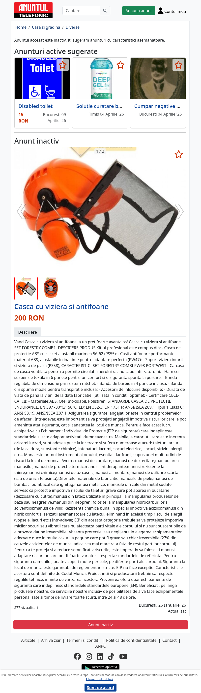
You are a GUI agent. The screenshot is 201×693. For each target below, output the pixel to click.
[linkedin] (100, 656)
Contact (169, 640)
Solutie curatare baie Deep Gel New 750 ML (127, 106)
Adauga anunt (138, 10)
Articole (28, 640)
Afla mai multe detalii (99, 679)
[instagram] (89, 656)
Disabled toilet (36, 106)
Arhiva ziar (51, 640)
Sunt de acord (100, 687)
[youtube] (123, 656)
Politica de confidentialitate (131, 640)
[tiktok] (111, 656)
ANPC (100, 646)
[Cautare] (81, 10)
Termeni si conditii (83, 640)
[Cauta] (105, 10)
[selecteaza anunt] (63, 65)
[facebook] (77, 656)
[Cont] (172, 10)
